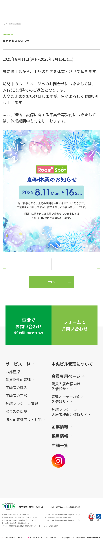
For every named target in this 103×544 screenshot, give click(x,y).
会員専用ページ (66, 376)
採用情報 (60, 436)
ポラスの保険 (16, 411)
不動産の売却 (16, 395)
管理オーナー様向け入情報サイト (68, 399)
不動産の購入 (16, 387)
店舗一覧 (60, 445)
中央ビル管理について (72, 364)
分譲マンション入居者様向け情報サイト (71, 412)
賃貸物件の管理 (18, 379)
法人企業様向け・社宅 (23, 419)
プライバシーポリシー (12, 537)
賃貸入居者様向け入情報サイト (66, 386)
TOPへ (51, 282)
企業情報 (60, 426)
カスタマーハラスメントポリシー (41, 537)
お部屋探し (14, 371)
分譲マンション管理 (21, 403)
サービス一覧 (17, 364)
